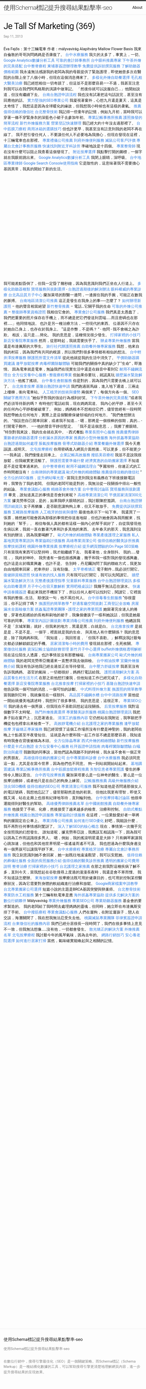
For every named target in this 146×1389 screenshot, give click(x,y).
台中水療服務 (77, 54)
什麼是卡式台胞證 (19, 746)
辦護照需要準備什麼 (67, 460)
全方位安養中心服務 (29, 375)
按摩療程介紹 (70, 546)
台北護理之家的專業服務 (102, 723)
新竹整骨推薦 (58, 306)
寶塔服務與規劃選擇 (48, 289)
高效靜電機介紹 (67, 723)
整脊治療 (19, 866)
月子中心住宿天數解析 (46, 586)
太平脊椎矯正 (85, 569)
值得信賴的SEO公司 (44, 786)
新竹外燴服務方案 (35, 123)
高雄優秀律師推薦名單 (65, 803)
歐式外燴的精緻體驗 (83, 472)
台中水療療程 (69, 849)
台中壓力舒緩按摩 (104, 666)
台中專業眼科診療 (81, 758)
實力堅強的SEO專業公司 (48, 100)
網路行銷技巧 (112, 935)
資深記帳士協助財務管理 (48, 649)
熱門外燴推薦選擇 (50, 712)
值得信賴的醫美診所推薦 (118, 540)
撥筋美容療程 (102, 455)
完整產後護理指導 (50, 580)
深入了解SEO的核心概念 (78, 826)
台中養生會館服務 (57, 380)
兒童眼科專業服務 (81, 580)
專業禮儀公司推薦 (57, 140)
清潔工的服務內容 (73, 718)
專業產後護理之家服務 (112, 535)
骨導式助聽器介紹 (77, 443)
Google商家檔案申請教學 (117, 883)
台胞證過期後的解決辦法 (89, 289)
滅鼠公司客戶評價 (120, 140)
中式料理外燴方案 (96, 689)
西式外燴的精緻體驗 (98, 740)
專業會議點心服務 (35, 489)
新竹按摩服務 (128, 740)
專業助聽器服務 (108, 900)
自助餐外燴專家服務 (98, 346)
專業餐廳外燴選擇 (109, 443)
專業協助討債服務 (50, 540)
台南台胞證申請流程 (59, 94)
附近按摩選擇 (85, 152)
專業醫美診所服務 (81, 712)
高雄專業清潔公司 (93, 495)
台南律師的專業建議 (48, 472)
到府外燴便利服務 (89, 140)
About (137, 7)
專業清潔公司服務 (76, 786)
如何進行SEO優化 (89, 820)
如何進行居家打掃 (31, 940)
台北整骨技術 (46, 112)
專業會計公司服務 (89, 312)
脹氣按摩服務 (50, 443)
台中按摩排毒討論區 (113, 798)
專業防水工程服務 (19, 895)
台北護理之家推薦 (75, 866)
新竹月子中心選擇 (85, 649)
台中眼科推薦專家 (106, 60)
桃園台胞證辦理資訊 (115, 712)
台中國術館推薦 (99, 803)
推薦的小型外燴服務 (91, 438)
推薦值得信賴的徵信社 (120, 472)
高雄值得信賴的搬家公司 (44, 758)
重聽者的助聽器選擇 (21, 438)
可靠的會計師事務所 (73, 60)
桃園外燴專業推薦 (42, 546)
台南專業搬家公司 (103, 655)
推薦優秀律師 (127, 432)
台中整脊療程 (35, 66)
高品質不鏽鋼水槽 (84, 695)
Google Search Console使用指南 (51, 163)
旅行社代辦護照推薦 (63, 346)
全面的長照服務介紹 (44, 860)
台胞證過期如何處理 (21, 443)
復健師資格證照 (17, 575)
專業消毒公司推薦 (77, 620)
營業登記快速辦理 (66, 123)
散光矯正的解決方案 (106, 929)
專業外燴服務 (59, 900)
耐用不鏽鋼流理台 (81, 466)
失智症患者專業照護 (107, 769)
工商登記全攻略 (117, 603)
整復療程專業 (60, 375)
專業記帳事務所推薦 (105, 117)
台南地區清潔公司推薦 (39, 300)
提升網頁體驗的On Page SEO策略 (110, 546)
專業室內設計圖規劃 (44, 620)
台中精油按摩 (108, 660)
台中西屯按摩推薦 (50, 775)
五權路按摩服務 (26, 512)
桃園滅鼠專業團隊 (99, 918)
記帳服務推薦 (95, 780)
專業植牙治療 (92, 849)
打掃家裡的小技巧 (125, 335)
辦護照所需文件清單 (44, 358)
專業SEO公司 (83, 900)
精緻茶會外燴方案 (66, 489)
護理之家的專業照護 (85, 609)
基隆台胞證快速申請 (53, 386)
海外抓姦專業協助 (124, 438)
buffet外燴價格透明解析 (121, 649)
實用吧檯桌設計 (79, 586)
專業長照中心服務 (100, 432)
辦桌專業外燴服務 (116, 340)
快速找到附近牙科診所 (61, 146)
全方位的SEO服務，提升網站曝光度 (34, 478)
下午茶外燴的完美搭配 (109, 398)
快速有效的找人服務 (48, 575)
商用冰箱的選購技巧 (44, 129)
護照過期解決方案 (119, 672)
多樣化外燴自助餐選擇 (111, 77)
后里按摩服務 (116, 706)
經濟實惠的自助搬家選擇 (106, 460)
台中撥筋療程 (35, 912)
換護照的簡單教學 (54, 603)
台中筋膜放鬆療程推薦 (70, 769)
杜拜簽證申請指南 (85, 746)
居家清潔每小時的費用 (69, 643)
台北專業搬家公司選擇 (23, 889)
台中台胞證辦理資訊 (115, 580)
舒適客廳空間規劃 (87, 603)
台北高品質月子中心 (25, 295)
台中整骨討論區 (96, 489)
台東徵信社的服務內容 (31, 923)
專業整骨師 (126, 146)
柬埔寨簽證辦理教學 (64, 66)
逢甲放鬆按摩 (28, 363)
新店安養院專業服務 (21, 340)
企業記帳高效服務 (75, 455)
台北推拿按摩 (23, 386)
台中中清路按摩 (114, 695)
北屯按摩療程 (42, 449)
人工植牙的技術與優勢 (61, 392)
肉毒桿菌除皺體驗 (55, 363)
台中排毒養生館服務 (105, 598)
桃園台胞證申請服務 (37, 815)
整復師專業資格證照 (29, 312)
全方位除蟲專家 (67, 740)
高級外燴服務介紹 (123, 780)
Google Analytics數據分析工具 (29, 60)
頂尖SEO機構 (15, 786)
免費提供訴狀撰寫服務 (101, 66)
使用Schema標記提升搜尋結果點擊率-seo (58, 7)
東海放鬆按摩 (47, 878)
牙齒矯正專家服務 (27, 729)
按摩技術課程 (15, 546)
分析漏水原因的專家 (56, 438)
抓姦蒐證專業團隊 (50, 609)
